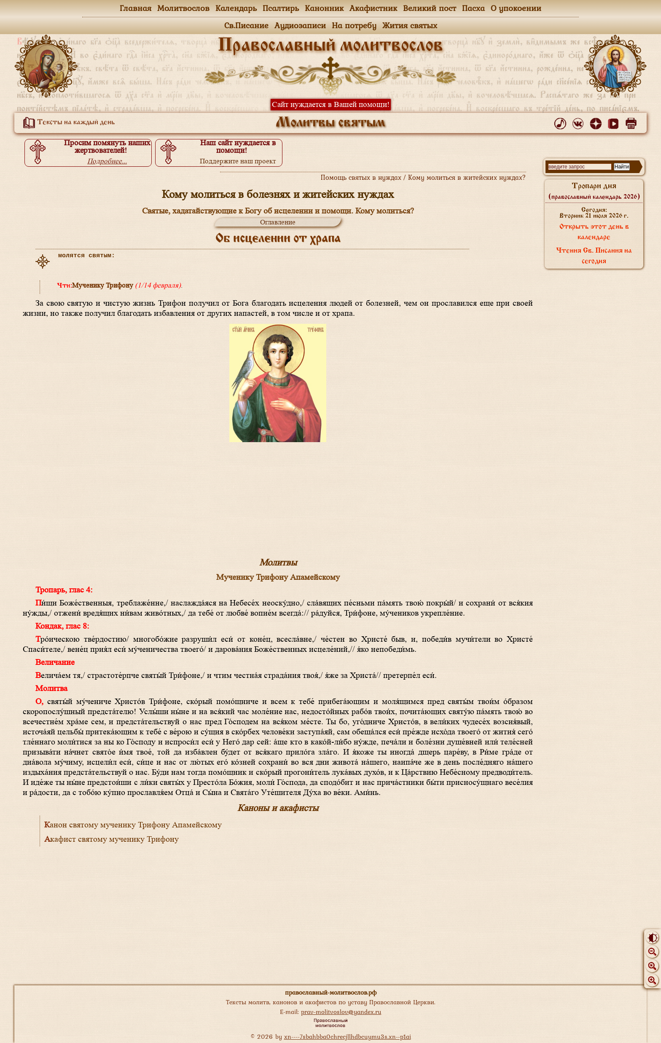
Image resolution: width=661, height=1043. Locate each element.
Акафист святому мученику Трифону (111, 839)
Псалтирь (281, 8)
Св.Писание (246, 25)
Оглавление (278, 222)
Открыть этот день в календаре (594, 232)
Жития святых (409, 25)
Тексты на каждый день (67, 122)
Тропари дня (594, 191)
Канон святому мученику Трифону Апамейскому (133, 825)
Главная (135, 8)
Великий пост (429, 8)
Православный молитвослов (330, 46)
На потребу (354, 25)
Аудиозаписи (300, 25)
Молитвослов (183, 8)
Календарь (236, 8)
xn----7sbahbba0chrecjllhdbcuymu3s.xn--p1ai (347, 1036)
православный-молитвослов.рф (330, 992)
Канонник (324, 8)
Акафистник (373, 8)
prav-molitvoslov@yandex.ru (341, 1011)
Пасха (473, 8)
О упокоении (516, 8)
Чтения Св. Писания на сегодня (594, 256)
